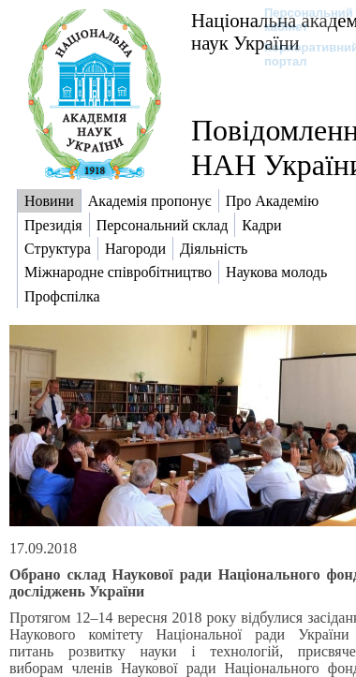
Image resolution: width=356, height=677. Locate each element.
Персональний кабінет (299, 20)
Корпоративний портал (299, 54)
